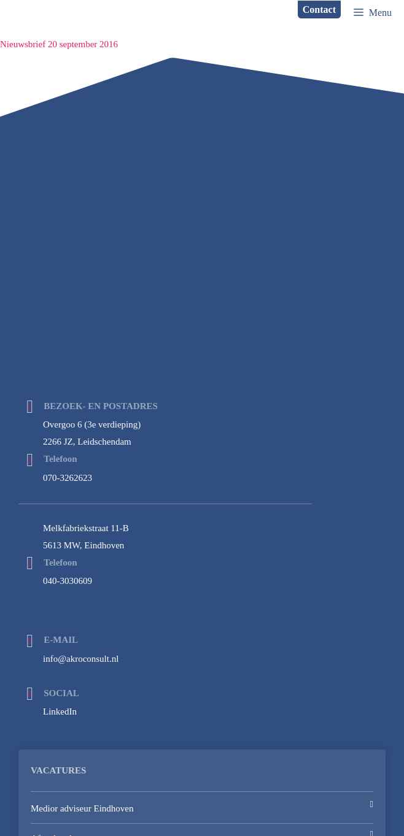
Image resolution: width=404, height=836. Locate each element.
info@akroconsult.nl (80, 659)
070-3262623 (67, 478)
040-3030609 (67, 581)
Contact (319, 9)
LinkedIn (60, 711)
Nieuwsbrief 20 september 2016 (59, 44)
